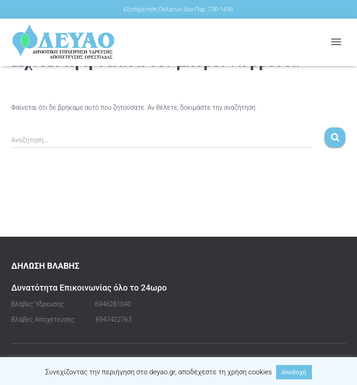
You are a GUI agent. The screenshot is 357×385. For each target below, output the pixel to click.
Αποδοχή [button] (294, 372)
